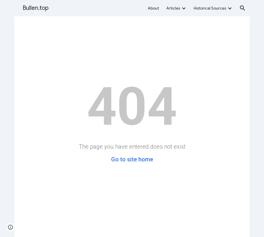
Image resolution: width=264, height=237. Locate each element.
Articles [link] (173, 8)
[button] (243, 8)
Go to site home (132, 159)
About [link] (153, 8)
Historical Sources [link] (210, 8)
